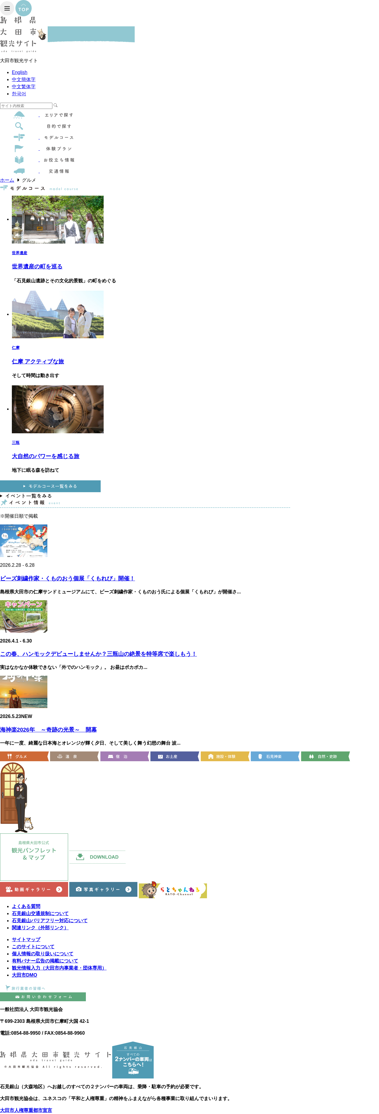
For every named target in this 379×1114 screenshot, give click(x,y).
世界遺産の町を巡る (37, 266)
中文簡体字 (24, 79)
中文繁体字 (24, 86)
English (19, 72)
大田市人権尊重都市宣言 (26, 1110)
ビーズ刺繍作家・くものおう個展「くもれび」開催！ (67, 578)
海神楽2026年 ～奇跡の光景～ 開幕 (48, 730)
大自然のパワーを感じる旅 (45, 456)
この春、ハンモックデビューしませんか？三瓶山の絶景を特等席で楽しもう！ (98, 654)
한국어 (19, 93)
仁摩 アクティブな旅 (38, 361)
